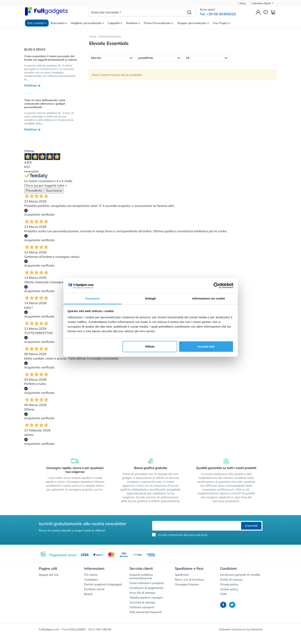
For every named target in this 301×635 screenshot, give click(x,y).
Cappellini (115, 23)
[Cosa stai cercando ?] (136, 12)
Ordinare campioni (141, 607)
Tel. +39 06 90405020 (218, 14)
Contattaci (91, 579)
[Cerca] (189, 12)
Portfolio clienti (94, 589)
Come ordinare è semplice (146, 583)
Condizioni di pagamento (146, 588)
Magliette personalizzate (87, 23)
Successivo (54, 190)
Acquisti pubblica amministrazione (141, 576)
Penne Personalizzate (158, 23)
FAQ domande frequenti (145, 612)
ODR (223, 594)
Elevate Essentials (110, 36)
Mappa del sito (49, 574)
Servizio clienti (262, 3)
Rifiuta (149, 346)
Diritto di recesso (231, 579)
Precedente (34, 190)
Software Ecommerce (232, 629)
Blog (241, 3)
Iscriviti (251, 525)
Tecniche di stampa (142, 602)
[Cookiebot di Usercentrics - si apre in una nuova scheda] (216, 286)
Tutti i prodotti (37, 23)
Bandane (133, 23)
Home (92, 36)
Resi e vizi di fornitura (189, 579)
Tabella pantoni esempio (146, 597)
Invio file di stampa (142, 593)
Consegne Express (187, 584)
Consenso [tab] (92, 298)
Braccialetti (59, 23)
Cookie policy (229, 589)
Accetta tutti (206, 346)
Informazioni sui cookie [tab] (208, 298)
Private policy (229, 584)
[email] (196, 526)
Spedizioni (182, 574)
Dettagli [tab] (150, 298)
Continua (32, 85)
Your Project (221, 23)
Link (204, 534)
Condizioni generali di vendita (240, 574)
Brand (88, 594)
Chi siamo (90, 574)
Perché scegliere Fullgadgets (103, 584)
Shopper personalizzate (193, 23)
